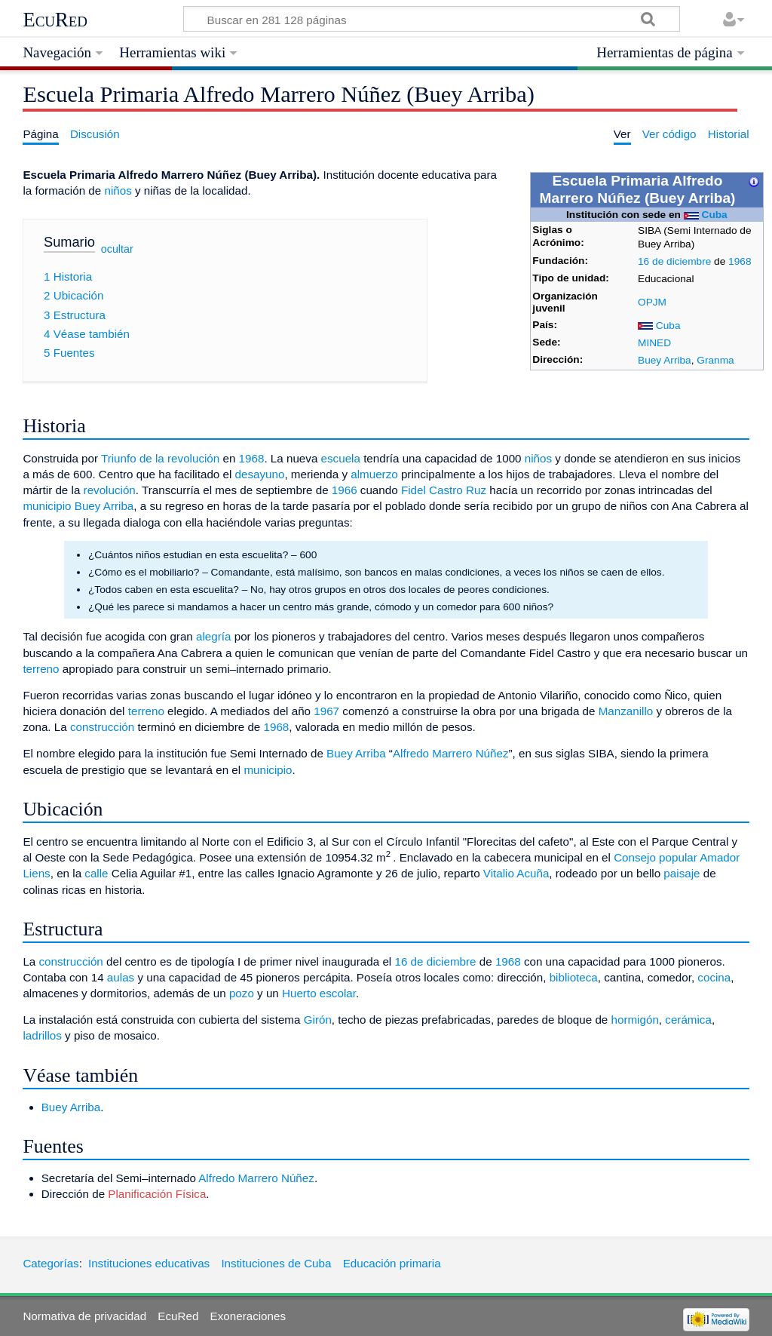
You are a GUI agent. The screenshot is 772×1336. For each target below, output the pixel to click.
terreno (41, 668)
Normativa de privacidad (84, 1316)
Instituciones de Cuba (276, 1263)
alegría (213, 636)
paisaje (681, 873)
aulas (120, 977)
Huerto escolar (319, 993)
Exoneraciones (248, 1316)
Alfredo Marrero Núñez (451, 753)
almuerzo (374, 474)
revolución (110, 490)
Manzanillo (626, 711)
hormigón (635, 1019)
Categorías (50, 1263)
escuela (340, 458)
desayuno (260, 474)
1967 (326, 711)
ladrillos (42, 1035)
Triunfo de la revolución (160, 458)
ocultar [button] (117, 249)
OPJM (652, 302)
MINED (654, 343)
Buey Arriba (664, 360)
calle (96, 873)
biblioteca (574, 977)
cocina (714, 977)
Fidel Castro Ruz (443, 490)
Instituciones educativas (149, 1263)
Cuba (715, 214)
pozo (241, 993)
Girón (318, 1019)
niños (117, 190)
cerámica (688, 1019)
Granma (715, 360)
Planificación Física (157, 1193)
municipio (47, 505)
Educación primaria (392, 1263)
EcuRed (55, 19)
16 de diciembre (674, 261)
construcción (102, 726)
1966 (344, 490)
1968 (739, 261)
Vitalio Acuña (516, 873)
